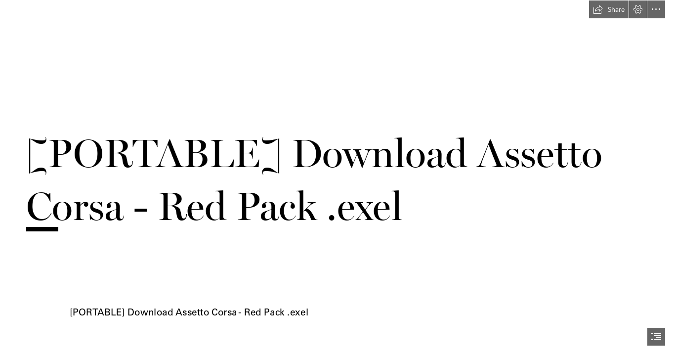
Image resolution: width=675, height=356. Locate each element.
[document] (337, 178)
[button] (609, 9)
